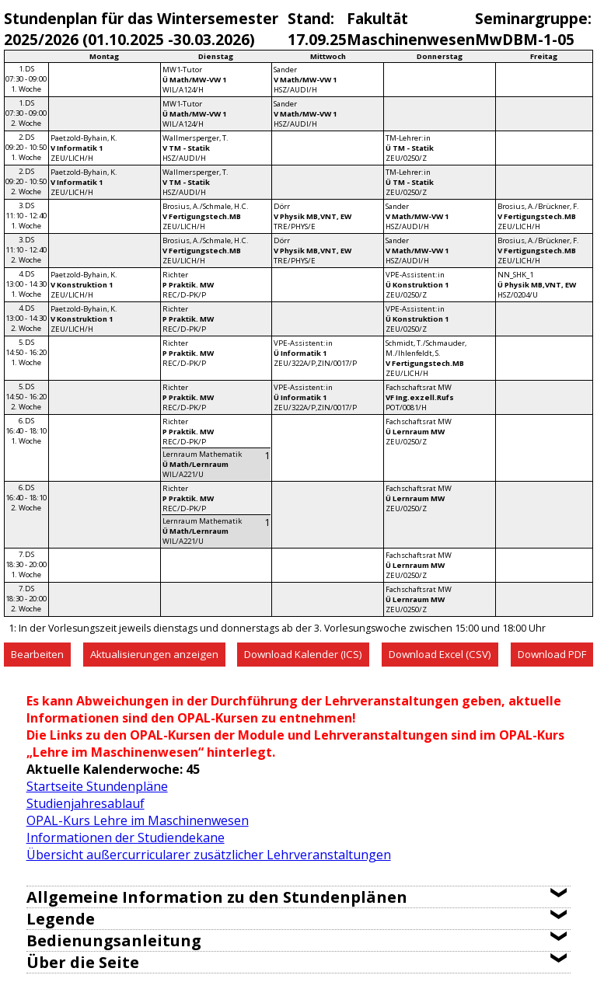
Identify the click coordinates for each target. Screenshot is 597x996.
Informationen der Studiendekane (125, 837)
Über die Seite (82, 962)
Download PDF (552, 654)
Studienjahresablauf (85, 803)
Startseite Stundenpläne (97, 786)
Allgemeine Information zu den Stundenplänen (216, 896)
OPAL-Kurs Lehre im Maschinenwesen (137, 820)
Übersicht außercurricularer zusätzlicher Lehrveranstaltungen (208, 854)
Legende (60, 918)
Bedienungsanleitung (113, 940)
